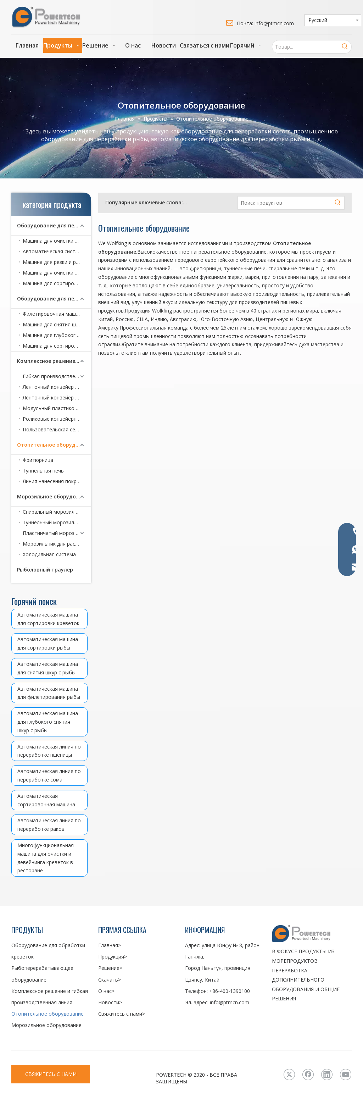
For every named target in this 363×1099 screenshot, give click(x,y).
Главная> (109, 945)
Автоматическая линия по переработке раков (49, 824)
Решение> (110, 968)
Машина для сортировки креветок (57, 283)
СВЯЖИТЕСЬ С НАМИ (51, 1074)
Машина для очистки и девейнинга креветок (57, 240)
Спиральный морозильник (54, 511)
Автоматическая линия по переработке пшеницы (49, 750)
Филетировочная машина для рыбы (57, 313)
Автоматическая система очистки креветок (57, 251)
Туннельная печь (43, 470)
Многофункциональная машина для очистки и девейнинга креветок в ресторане (45, 858)
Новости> (110, 1002)
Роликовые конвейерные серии (57, 418)
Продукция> (112, 956)
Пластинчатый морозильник (57, 533)
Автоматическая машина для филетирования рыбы (48, 693)
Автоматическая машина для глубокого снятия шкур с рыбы (47, 722)
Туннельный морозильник (54, 522)
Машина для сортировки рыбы (57, 345)
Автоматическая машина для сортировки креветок (48, 618)
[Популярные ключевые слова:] (345, 46)
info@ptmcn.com (229, 1002)
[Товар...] (305, 46)
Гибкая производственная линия (57, 376)
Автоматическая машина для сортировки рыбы (47, 643)
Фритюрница (38, 460)
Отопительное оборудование (54, 444)
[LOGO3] (312, 933)
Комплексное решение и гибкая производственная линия (54, 361)
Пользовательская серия (53, 429)
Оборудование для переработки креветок (54, 225)
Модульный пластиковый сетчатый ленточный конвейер (57, 408)
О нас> (106, 991)
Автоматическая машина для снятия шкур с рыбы (47, 668)
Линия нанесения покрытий (56, 481)
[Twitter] (289, 1074)
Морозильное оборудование (54, 496)
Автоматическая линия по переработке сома (49, 775)
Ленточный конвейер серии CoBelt (57, 386)
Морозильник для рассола (54, 543)
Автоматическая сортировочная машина (46, 800)
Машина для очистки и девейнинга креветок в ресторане (57, 272)
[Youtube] (345, 1074)
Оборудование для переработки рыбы (54, 298)
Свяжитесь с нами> (121, 1013)
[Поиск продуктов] (284, 203)
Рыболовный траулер (45, 569)
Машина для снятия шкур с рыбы (57, 324)
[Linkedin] (327, 1074)
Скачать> (109, 979)
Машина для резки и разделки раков (57, 262)
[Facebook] (308, 1074)
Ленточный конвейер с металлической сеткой (57, 397)
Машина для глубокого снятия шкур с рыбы (57, 335)
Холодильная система (49, 554)
